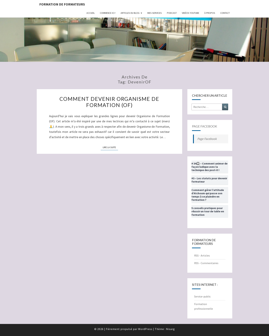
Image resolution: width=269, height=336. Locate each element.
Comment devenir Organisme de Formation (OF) (109, 102)
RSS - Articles (202, 255)
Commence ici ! (107, 12)
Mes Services (154, 12)
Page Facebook (204, 126)
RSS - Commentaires (206, 263)
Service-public (202, 296)
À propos (209, 12)
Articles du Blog (130, 12)
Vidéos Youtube (190, 12)
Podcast (172, 12)
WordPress (145, 329)
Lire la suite (110, 147)
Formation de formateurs (62, 4)
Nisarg (170, 329)
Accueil (90, 12)
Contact (225, 12)
